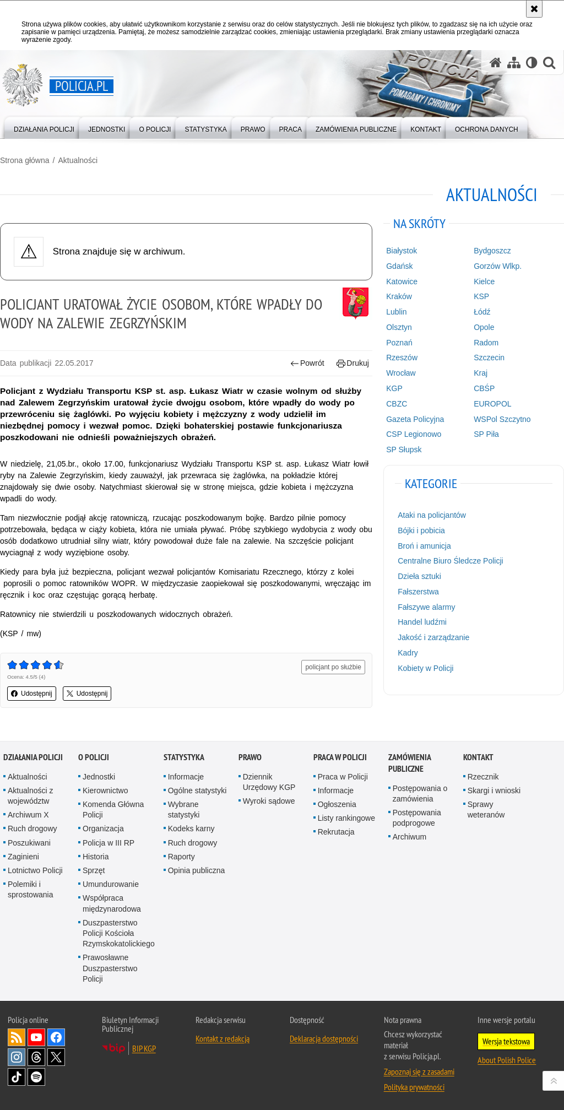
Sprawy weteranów (486, 809)
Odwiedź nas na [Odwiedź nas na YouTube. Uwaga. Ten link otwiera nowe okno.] (36, 1037)
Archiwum (409, 836)
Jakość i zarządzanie (433, 637)
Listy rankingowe (346, 818)
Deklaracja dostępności (324, 1038)
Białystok (401, 250)
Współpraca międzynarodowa (112, 903)
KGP (394, 388)
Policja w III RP (108, 842)
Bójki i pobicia (421, 530)
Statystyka (184, 757)
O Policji (93, 757)
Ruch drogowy (32, 828)
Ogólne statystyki (197, 790)
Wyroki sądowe (269, 801)
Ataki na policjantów (432, 515)
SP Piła (486, 434)
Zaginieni (23, 856)
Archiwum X (28, 814)
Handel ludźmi (422, 622)
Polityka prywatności (414, 1086)
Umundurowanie (111, 884)
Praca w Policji (340, 757)
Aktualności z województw (30, 795)
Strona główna (25, 160)
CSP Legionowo (413, 434)
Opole (484, 327)
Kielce (484, 281)
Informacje (186, 776)
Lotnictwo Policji (35, 870)
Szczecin (489, 357)
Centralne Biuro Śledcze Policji (450, 560)
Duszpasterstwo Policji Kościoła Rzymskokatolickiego (119, 933)
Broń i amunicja (424, 546)
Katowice (401, 281)
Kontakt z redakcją (223, 1038)
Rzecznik (483, 776)
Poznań (399, 342)
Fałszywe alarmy (426, 607)
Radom (486, 342)
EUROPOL (492, 403)
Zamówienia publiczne (409, 763)
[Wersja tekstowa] (532, 62)
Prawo (250, 757)
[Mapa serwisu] (513, 62)
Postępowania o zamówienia (420, 793)
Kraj (480, 373)
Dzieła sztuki (419, 576)
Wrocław (400, 373)
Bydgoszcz (492, 250)
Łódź (482, 311)
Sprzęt (94, 870)
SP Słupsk (403, 449)
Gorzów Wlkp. (498, 266)
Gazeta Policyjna (415, 419)
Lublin (396, 311)
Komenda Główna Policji (113, 809)
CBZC (396, 403)
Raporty (181, 856)
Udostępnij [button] (31, 693)
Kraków (399, 296)
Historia (96, 856)
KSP (481, 296)
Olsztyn (399, 327)
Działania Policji (33, 757)
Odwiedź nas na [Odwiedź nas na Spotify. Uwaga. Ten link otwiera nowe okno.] (36, 1077)
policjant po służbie (333, 667)
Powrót (307, 363)
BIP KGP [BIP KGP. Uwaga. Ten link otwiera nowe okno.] (144, 1048)
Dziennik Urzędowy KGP (269, 782)
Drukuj (353, 363)
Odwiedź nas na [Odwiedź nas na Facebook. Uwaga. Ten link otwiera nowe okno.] (56, 1037)
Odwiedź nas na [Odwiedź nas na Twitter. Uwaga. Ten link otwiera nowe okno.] (56, 1057)
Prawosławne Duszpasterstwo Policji (110, 968)
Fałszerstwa (418, 591)
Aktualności (77, 160)
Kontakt (478, 757)
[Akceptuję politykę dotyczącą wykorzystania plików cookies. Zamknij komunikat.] (534, 9)
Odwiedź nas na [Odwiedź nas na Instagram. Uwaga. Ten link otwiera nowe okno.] (16, 1057)
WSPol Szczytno (502, 419)
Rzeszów (401, 357)
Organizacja (103, 828)
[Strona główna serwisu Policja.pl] (496, 62)
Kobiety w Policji (425, 668)
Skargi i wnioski (494, 790)
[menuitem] (44, 127)
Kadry (408, 652)
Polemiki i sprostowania (30, 889)
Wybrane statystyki (184, 809)
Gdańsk (399, 266)
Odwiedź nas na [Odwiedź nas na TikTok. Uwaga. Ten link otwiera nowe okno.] (16, 1077)
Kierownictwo (105, 790)
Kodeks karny (191, 828)
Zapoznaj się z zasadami (419, 1071)
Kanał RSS (16, 1037)
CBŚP (484, 388)
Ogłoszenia (337, 804)
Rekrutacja (336, 831)
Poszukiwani (29, 842)
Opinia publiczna (196, 870)
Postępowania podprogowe (417, 817)
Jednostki (99, 776)
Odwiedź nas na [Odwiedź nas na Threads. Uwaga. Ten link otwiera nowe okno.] (36, 1057)
